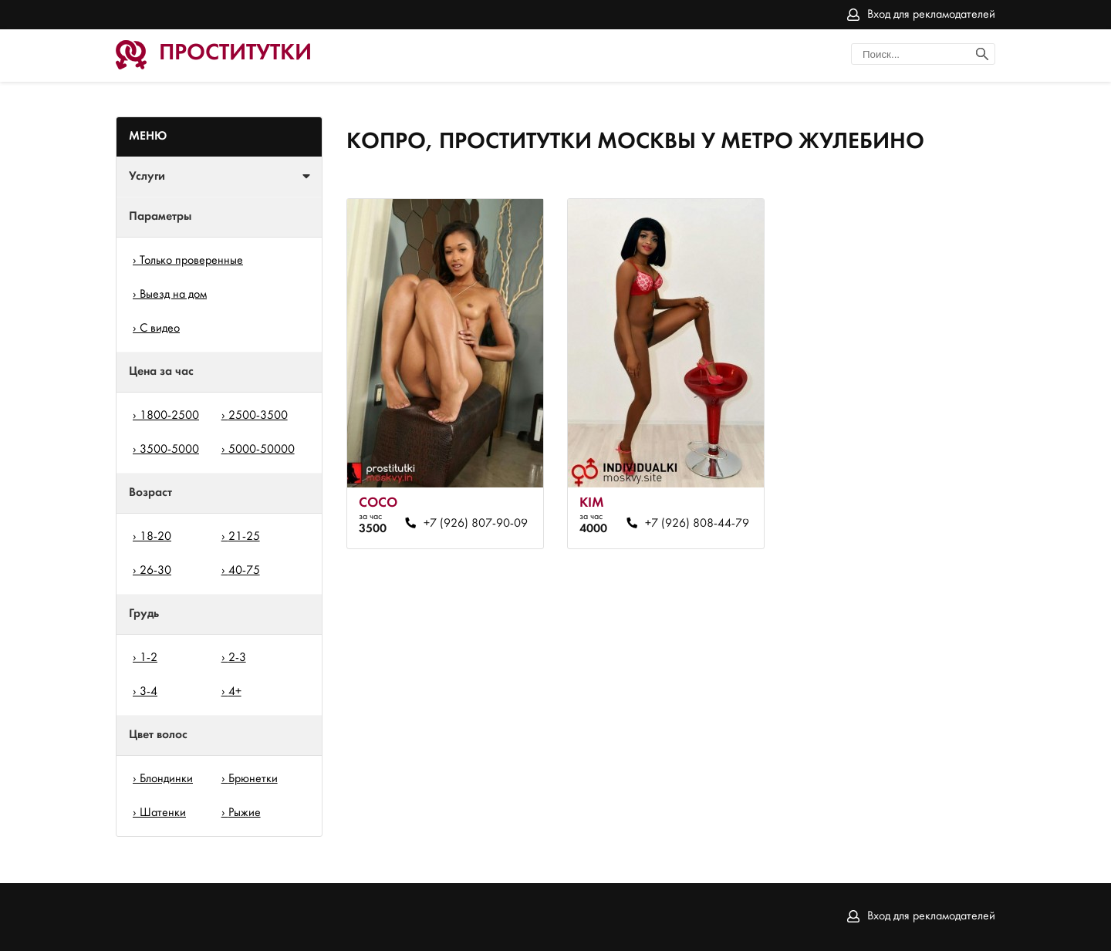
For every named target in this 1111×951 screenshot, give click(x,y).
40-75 (244, 571)
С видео (160, 328)
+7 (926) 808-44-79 (697, 524)
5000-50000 (261, 449)
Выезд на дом (173, 294)
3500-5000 (169, 449)
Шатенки (163, 813)
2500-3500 (258, 416)
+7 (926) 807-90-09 (476, 524)
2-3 (237, 658)
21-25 (244, 537)
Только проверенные (191, 261)
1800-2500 (169, 416)
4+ (234, 692)
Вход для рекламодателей (931, 14)
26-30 (155, 571)
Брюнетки (253, 779)
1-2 (148, 658)
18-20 (155, 537)
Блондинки (166, 779)
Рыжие (244, 813)
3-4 (148, 692)
